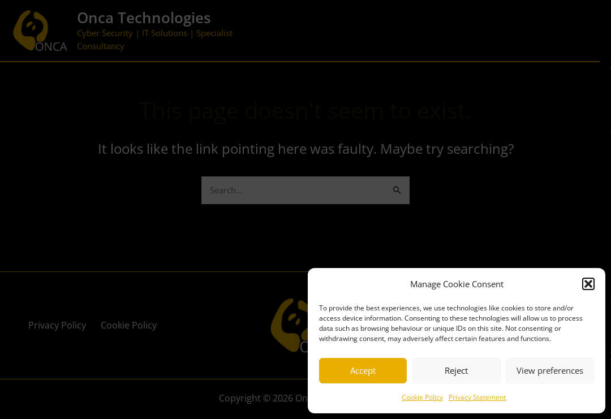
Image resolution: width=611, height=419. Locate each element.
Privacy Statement (477, 397)
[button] (588, 284)
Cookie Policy (422, 397)
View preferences (550, 370)
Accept (363, 370)
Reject (456, 370)
